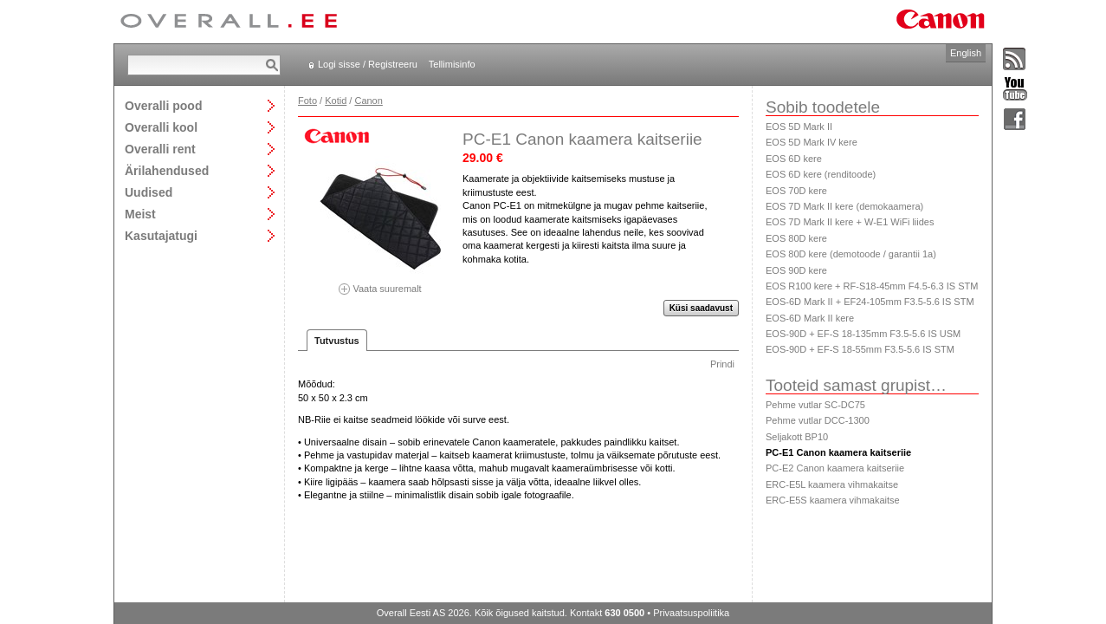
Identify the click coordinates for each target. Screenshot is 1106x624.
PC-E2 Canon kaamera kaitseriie (835, 468)
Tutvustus (336, 340)
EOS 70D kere (796, 190)
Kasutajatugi (161, 235)
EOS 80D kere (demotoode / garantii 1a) (851, 254)
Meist (140, 213)
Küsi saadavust (701, 308)
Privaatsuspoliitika (691, 613)
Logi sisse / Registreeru (367, 64)
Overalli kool (161, 126)
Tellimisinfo (452, 64)
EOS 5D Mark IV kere (811, 142)
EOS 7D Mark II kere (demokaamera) (844, 206)
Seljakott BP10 (797, 437)
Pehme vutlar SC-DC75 (815, 405)
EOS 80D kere (796, 238)
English (965, 53)
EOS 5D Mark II (799, 126)
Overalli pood (163, 105)
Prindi (722, 364)
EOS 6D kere (794, 158)
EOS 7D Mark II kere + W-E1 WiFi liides (850, 222)
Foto (307, 100)
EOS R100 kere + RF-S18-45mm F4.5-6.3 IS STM (872, 286)
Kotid (335, 100)
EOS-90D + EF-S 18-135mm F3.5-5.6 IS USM (863, 333)
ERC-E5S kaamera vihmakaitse (833, 500)
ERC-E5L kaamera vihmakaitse (832, 484)
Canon (368, 100)
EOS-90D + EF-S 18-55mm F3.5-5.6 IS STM (860, 349)
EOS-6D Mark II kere (810, 318)
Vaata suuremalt (380, 283)
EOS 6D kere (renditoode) (821, 174)
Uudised (148, 191)
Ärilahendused (167, 170)
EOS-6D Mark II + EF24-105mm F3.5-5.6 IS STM (870, 301)
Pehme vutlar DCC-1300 (818, 420)
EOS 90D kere (796, 270)
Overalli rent (160, 148)
